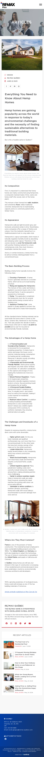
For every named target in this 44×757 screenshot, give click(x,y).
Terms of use (17, 751)
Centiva (26, 754)
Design (9, 75)
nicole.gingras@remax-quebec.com (20, 730)
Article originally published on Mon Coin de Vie (21, 592)
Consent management (29, 751)
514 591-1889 (12, 728)
